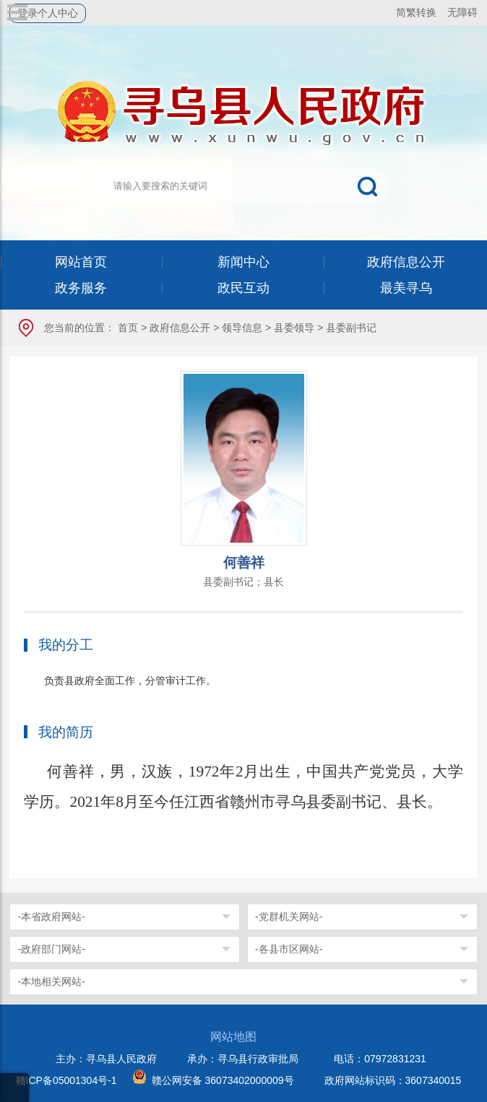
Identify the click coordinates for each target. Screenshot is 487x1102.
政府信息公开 (180, 327)
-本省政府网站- (51, 916)
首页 (128, 327)
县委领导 (294, 327)
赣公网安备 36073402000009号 (223, 1080)
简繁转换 (416, 12)
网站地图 (233, 1037)
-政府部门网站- (51, 949)
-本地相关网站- (51, 981)
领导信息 (242, 327)
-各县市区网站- (288, 949)
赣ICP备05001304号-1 (66, 1080)
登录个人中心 (47, 13)
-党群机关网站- (288, 916)
